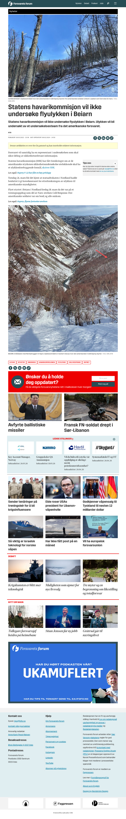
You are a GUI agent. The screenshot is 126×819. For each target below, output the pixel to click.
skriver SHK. (48, 170)
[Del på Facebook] (95, 141)
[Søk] (108, 5)
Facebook (50, 750)
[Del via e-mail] (108, 141)
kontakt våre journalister (19, 729)
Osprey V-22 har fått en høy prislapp (34, 175)
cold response (75, 365)
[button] (114, 442)
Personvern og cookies (56, 745)
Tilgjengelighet (52, 740)
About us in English (91, 789)
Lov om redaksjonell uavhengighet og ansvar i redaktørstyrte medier (100, 726)
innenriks (32, 365)
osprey (87, 365)
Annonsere (50, 729)
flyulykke (62, 365)
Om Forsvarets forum (55, 724)
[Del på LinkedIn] (103, 141)
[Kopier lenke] (111, 141)
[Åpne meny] (115, 5)
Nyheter (79, 5)
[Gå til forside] (27, 5)
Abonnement (51, 735)
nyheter (21, 365)
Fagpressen (88, 776)
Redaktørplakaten (91, 732)
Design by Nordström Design (95, 794)
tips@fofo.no (109, 172)
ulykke (12, 365)
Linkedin (49, 761)
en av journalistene (107, 174)
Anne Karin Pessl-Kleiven (19, 738)
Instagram (50, 756)
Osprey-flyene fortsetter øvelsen (32, 204)
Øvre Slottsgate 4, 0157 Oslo (20, 748)
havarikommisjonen (47, 365)
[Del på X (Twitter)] (99, 141)
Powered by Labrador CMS (63, 816)
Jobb (101, 5)
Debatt (86, 5)
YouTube (49, 766)
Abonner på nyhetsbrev (56, 772)
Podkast (94, 5)
